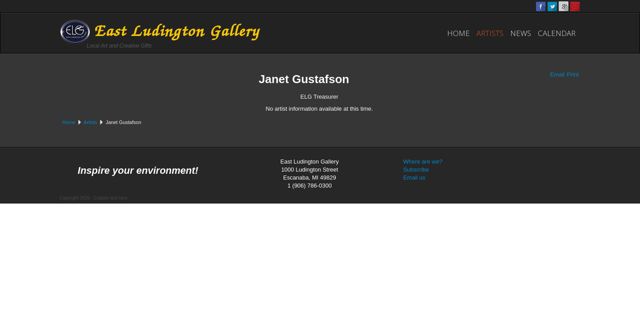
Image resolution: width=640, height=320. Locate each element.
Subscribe (416, 169)
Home (458, 33)
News (520, 33)
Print (573, 74)
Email (557, 74)
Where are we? (422, 161)
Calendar (557, 33)
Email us (414, 177)
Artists (490, 33)
